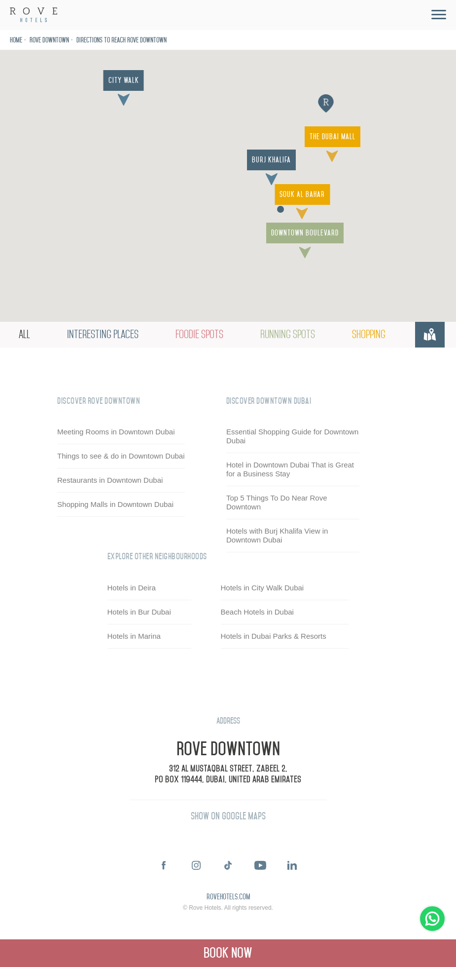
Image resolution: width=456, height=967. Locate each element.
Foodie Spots (199, 334)
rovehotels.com (228, 897)
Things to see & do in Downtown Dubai (120, 456)
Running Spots (287, 334)
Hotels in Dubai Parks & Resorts (273, 636)
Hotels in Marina (134, 636)
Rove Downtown (49, 40)
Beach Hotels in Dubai (257, 612)
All (24, 334)
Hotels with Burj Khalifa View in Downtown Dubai (277, 535)
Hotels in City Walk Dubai (262, 587)
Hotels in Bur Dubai (139, 612)
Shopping (369, 334)
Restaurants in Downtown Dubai (110, 480)
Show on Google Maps (228, 816)
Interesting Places (103, 334)
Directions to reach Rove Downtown (121, 40)
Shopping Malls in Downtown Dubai (115, 504)
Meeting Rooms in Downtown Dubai (116, 431)
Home (16, 40)
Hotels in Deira (131, 587)
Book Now (228, 953)
